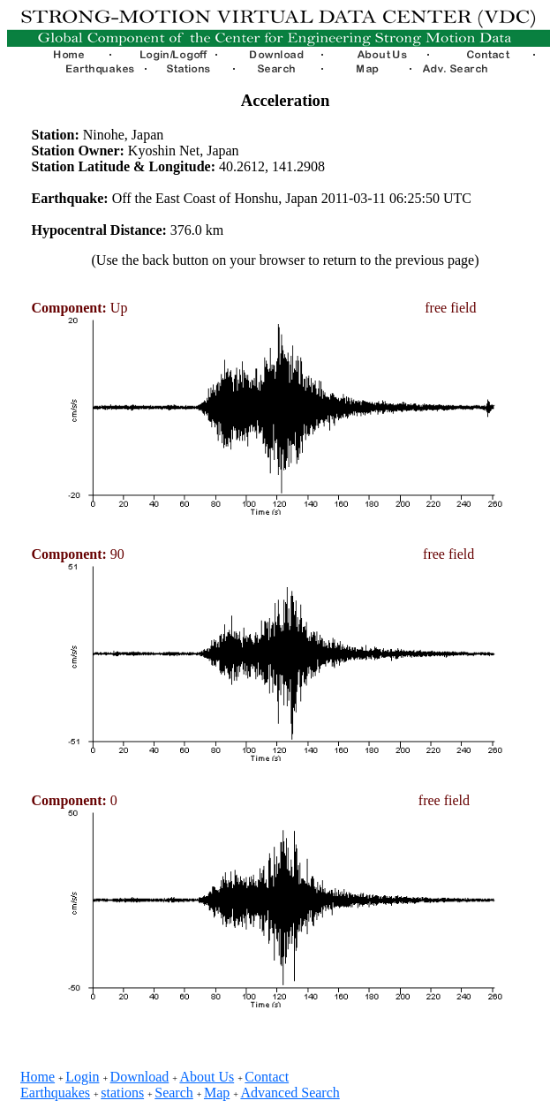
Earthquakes (55, 1092)
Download (140, 1076)
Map (217, 1092)
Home (37, 1076)
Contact (267, 1076)
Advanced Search (289, 1092)
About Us (206, 1076)
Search (173, 1092)
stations (122, 1092)
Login (82, 1076)
